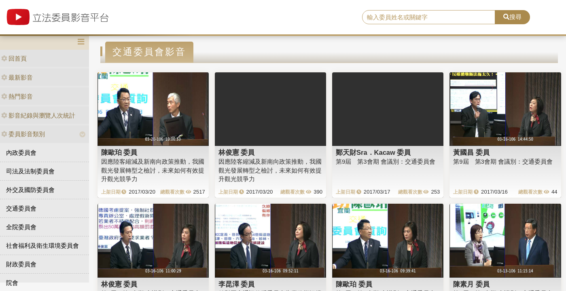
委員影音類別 (23, 134)
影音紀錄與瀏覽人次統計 (38, 115)
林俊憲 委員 (236, 152)
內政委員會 (21, 152)
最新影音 (17, 77)
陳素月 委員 (471, 284)
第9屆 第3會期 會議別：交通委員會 (385, 161)
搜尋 (512, 16)
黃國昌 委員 (471, 152)
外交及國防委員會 (30, 189)
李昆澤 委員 (236, 284)
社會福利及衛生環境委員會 (42, 245)
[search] (428, 17)
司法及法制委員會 (30, 171)
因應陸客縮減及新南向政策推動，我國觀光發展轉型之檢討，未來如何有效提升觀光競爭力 (152, 170)
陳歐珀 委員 (119, 152)
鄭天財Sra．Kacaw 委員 (373, 152)
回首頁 (14, 58)
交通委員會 (21, 208)
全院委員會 (21, 227)
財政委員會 (21, 264)
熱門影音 (17, 96)
